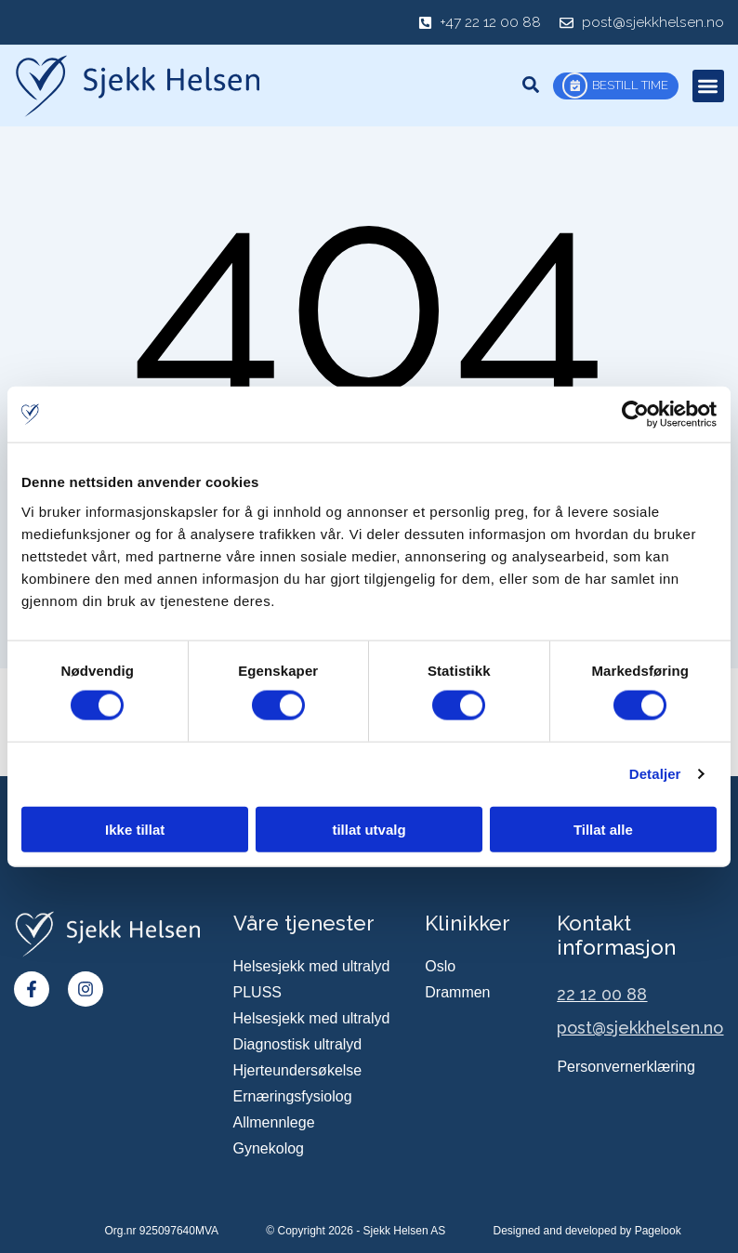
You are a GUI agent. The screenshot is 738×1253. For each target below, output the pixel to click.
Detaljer (655, 774)
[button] (708, 86)
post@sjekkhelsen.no (640, 1028)
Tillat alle (603, 829)
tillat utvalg (368, 829)
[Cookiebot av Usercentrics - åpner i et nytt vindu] (635, 415)
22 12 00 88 (602, 995)
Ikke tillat (135, 829)
